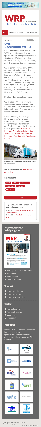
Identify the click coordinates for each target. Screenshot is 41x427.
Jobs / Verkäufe (31, 33)
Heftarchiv (11, 273)
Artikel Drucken (35, 40)
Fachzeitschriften (14, 309)
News (5, 33)
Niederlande (25, 183)
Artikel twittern (29, 40)
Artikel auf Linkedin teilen (31, 40)
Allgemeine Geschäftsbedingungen (14, 422)
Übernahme (10, 186)
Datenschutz (14, 422)
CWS (8, 183)
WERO (15, 183)
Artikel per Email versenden (33, 40)
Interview (12, 33)
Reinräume (10, 189)
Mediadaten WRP (14, 279)
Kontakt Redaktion (15, 291)
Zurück (20, 198)
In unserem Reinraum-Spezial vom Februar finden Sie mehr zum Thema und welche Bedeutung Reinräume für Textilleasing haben (20, 133)
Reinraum (21, 186)
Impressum (12, 318)
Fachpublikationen (14, 312)
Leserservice (12, 315)
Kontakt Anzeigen (15, 294)
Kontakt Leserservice (16, 297)
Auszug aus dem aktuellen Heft (20, 270)
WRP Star (20, 33)
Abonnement (12, 276)
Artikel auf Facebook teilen (27, 40)
